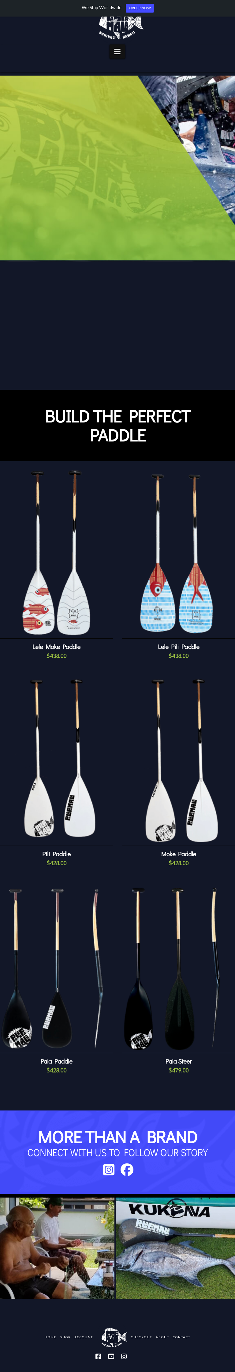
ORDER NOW (140, 8)
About (162, 1337)
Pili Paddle (56, 854)
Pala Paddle (56, 1061)
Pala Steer (178, 1061)
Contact (181, 1337)
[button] (117, 51)
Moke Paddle (178, 854)
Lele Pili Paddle (179, 646)
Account (83, 1337)
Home (51, 1337)
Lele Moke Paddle (56, 646)
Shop (65, 1337)
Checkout (141, 1337)
